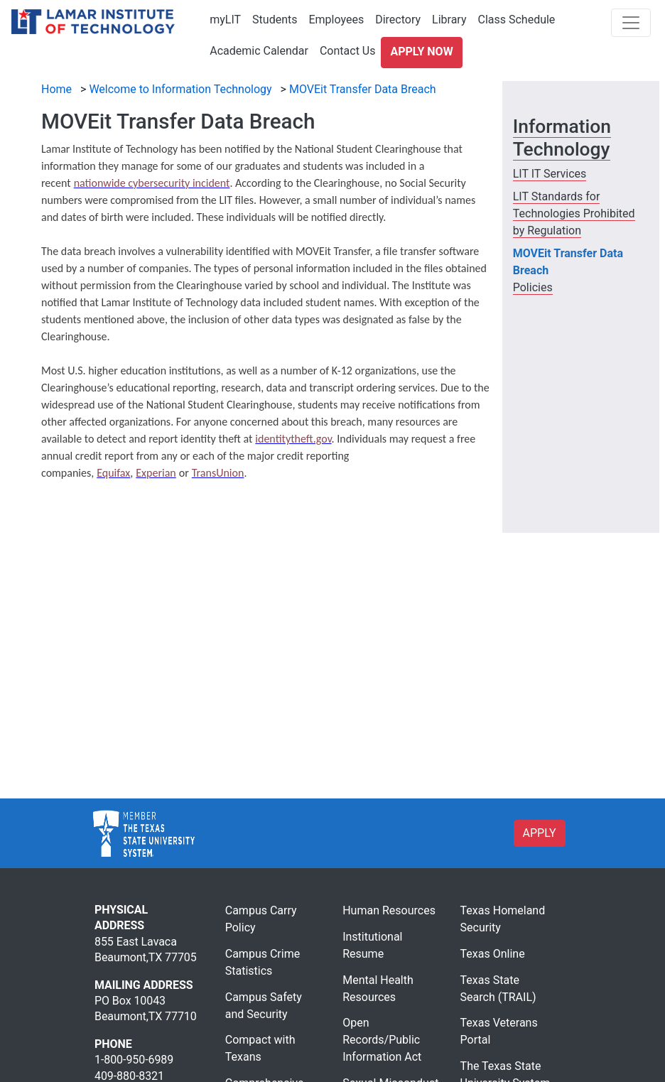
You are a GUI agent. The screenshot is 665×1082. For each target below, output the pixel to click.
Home (56, 89)
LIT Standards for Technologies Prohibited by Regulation (574, 213)
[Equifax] (113, 473)
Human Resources (389, 910)
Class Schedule (516, 19)
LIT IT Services (550, 173)
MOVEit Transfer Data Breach (362, 89)
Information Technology (562, 137)
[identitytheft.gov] (293, 439)
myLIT (225, 19)
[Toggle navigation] (631, 23)
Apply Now (421, 51)
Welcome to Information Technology (180, 89)
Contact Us (348, 51)
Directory (398, 19)
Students (274, 19)
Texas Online (492, 954)
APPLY (539, 833)
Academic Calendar (259, 51)
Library (449, 19)
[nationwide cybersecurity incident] (152, 183)
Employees (336, 19)
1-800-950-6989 (133, 1059)
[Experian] (155, 473)
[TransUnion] (218, 473)
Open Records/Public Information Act (381, 1040)
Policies (533, 287)
